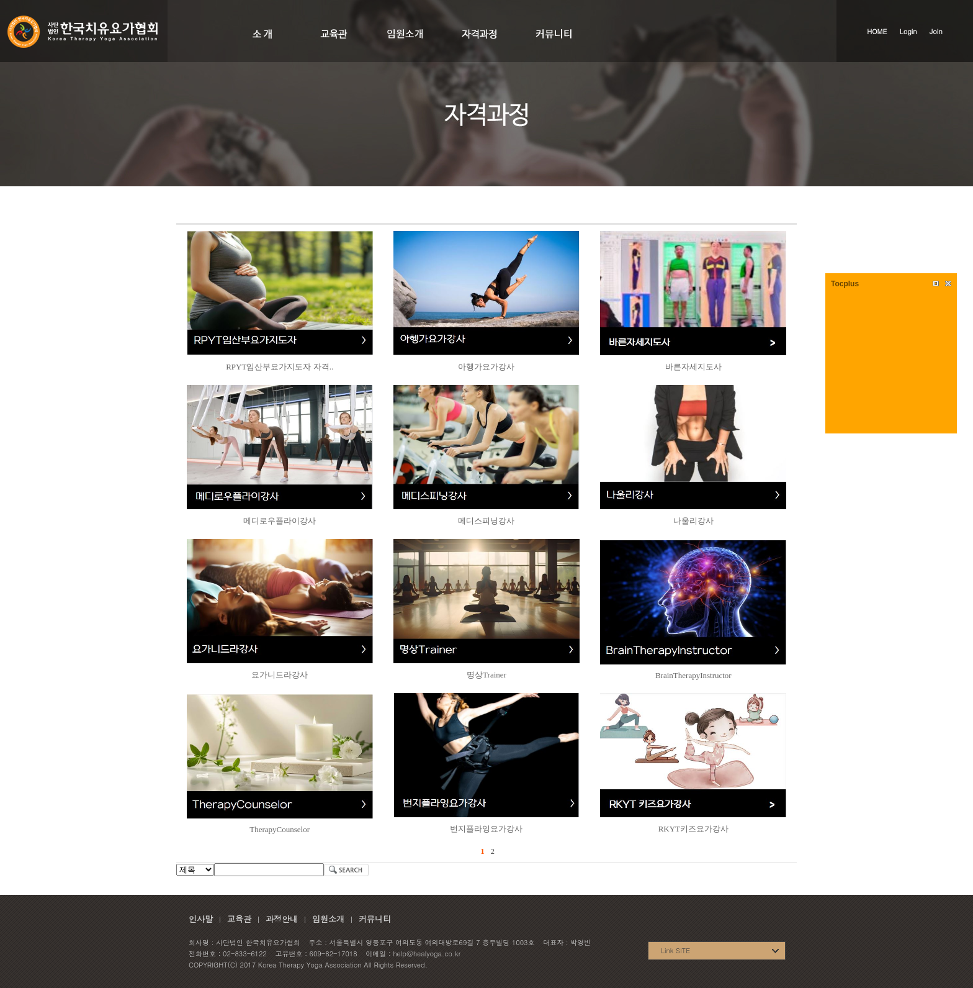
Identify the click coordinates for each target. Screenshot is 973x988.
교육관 (239, 919)
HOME (877, 31)
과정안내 (282, 919)
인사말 (201, 919)
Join (936, 31)
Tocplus (845, 283)
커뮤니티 (375, 919)
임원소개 (328, 919)
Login (908, 31)
